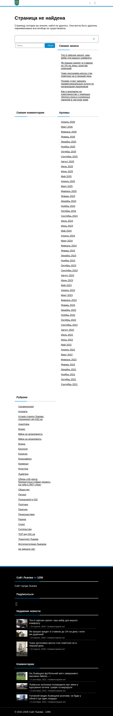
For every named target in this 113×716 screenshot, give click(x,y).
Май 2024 (66, 230)
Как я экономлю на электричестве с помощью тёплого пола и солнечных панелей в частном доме (75, 95)
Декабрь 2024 (68, 201)
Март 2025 (67, 186)
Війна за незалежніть (30, 439)
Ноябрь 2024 (68, 206)
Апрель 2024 (68, 235)
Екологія (23, 449)
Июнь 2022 (67, 339)
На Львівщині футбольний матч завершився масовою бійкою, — (53, 674)
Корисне (22, 453)
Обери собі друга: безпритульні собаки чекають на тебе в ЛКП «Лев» (34, 482)
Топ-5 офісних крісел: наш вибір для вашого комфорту (76, 56)
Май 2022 (66, 344)
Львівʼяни (23, 474)
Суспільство (25, 529)
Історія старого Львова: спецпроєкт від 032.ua (31, 418)
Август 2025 (67, 161)
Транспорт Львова (28, 539)
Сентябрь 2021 (69, 384)
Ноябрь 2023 (68, 260)
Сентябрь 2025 (69, 156)
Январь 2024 (68, 250)
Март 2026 (67, 126)
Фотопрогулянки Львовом (32, 544)
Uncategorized (26, 406)
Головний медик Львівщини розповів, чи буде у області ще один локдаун (55, 697)
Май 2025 (66, 176)
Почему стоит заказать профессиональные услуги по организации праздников (77, 84)
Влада (21, 444)
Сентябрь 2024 (69, 216)
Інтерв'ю (22, 411)
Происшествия (26, 514)
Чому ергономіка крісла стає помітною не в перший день (76, 74)
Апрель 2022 (68, 349)
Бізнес (21, 429)
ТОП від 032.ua (26, 534)
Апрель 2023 (68, 290)
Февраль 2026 (69, 131)
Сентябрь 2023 (69, 270)
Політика (23, 504)
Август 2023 (67, 275)
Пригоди (22, 509)
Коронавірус (25, 458)
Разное (22, 519)
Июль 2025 (67, 166)
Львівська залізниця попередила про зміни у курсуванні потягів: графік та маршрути (53, 686)
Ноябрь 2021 (68, 374)
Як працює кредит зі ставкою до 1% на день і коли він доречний (77, 65)
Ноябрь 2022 (68, 315)
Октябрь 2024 (68, 211)
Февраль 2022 (69, 359)
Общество (24, 489)
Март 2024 (67, 240)
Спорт (21, 524)
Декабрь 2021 (68, 369)
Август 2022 (67, 329)
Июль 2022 (67, 334)
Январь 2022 (68, 364)
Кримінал (23, 463)
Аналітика (23, 424)
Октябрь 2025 (68, 151)
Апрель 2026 (68, 121)
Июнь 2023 (67, 280)
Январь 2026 (68, 136)
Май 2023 (66, 285)
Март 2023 (67, 295)
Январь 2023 (68, 305)
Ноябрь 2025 (68, 146)
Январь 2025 (68, 196)
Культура (23, 468)
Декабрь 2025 (68, 141)
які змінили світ (26, 549)
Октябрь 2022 (68, 320)
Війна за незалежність (30, 434)
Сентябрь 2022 (69, 325)
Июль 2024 (67, 221)
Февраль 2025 (69, 191)
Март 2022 (67, 354)
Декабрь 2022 (68, 310)
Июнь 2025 (67, 171)
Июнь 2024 (67, 225)
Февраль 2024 (69, 245)
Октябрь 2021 (68, 379)
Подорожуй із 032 (28, 499)
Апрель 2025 (68, 181)
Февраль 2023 (69, 300)
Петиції (22, 494)
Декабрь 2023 (68, 255)
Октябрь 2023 (68, 265)
